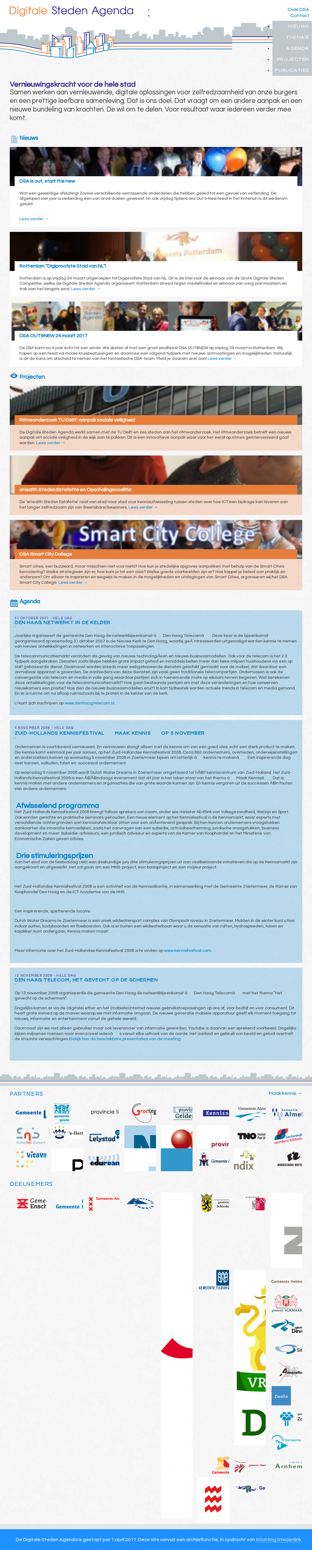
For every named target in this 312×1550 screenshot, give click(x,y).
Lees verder (34, 219)
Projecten (293, 59)
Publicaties (292, 70)
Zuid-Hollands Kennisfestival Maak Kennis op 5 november (110, 733)
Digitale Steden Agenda (71, 11)
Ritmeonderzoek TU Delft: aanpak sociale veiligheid (77, 420)
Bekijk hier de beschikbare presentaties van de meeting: (125, 1039)
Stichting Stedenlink (278, 1539)
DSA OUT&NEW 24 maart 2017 (53, 335)
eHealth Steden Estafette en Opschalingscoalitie (75, 489)
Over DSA (298, 9)
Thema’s (297, 37)
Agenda (297, 48)
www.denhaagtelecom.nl (89, 703)
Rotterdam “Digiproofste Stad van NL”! (63, 266)
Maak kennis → (285, 1093)
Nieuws (298, 26)
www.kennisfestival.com (187, 951)
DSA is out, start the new (47, 181)
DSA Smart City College (46, 554)
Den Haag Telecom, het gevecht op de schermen (86, 980)
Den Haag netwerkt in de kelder (63, 622)
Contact (300, 15)
